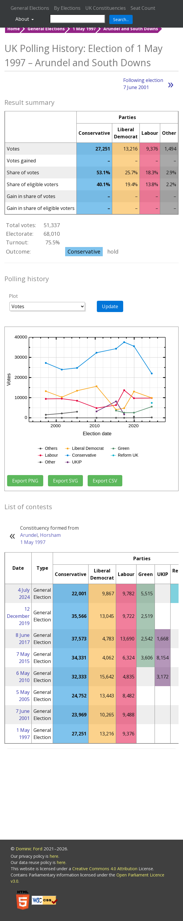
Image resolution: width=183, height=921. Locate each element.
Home (13, 28)
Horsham (50, 535)
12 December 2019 (18, 616)
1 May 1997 (84, 28)
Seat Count (143, 8)
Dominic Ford (29, 849)
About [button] (22, 19)
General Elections (30, 8)
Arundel (29, 535)
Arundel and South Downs (130, 28)
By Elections (67, 8)
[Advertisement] (91, 795)
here (54, 856)
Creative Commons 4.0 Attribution (105, 868)
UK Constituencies (105, 8)
